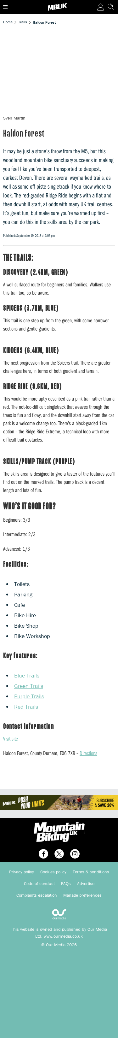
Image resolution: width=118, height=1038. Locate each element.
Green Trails (28, 685)
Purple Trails (29, 696)
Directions (88, 753)
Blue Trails (26, 675)
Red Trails (26, 706)
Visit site (10, 738)
